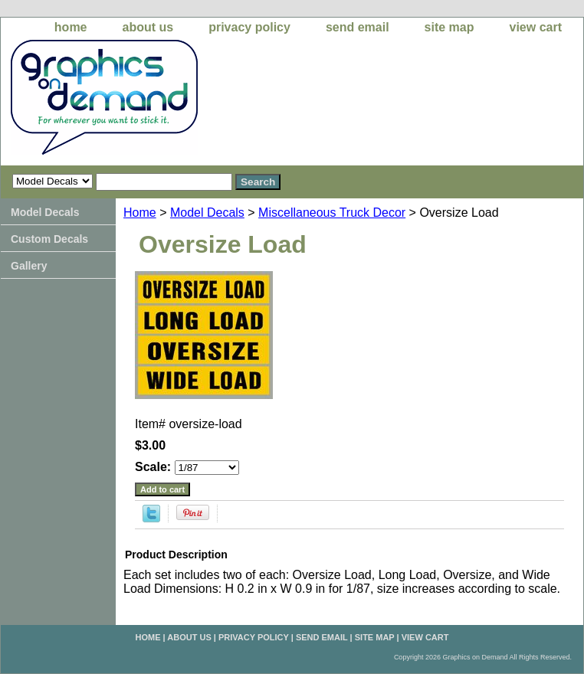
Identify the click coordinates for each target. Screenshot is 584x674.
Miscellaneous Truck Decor (331, 212)
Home (139, 212)
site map (449, 27)
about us (148, 27)
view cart (536, 27)
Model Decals (207, 212)
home (70, 27)
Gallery (29, 266)
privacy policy (249, 27)
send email (357, 27)
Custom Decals (49, 239)
